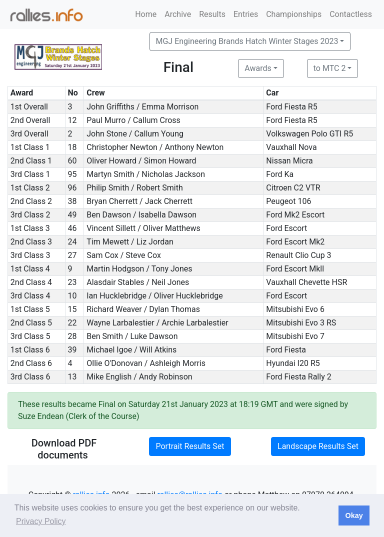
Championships (294, 14)
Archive (177, 14)
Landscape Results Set (318, 446)
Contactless (351, 14)
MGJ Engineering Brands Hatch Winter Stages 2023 (247, 41)
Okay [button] (353, 516)
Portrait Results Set (190, 446)
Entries (246, 14)
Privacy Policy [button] (41, 521)
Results (212, 14)
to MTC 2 (330, 68)
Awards (257, 68)
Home (145, 14)
